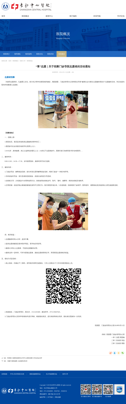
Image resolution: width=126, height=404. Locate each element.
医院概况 (25, 16)
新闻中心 (49, 16)
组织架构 (28, 54)
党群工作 (22, 61)
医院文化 (39, 54)
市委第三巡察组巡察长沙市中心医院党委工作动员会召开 (24, 358)
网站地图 (58, 397)
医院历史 (50, 54)
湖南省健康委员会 (35, 374)
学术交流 (120, 16)
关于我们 (50, 397)
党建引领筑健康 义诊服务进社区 (17, 361)
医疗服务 (73, 16)
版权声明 (42, 397)
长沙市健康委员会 (51, 374)
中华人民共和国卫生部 (17, 374)
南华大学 (65, 374)
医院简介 (6, 54)
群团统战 (30, 61)
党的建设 (61, 54)
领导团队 (17, 54)
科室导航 (97, 16)
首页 (3, 16)
